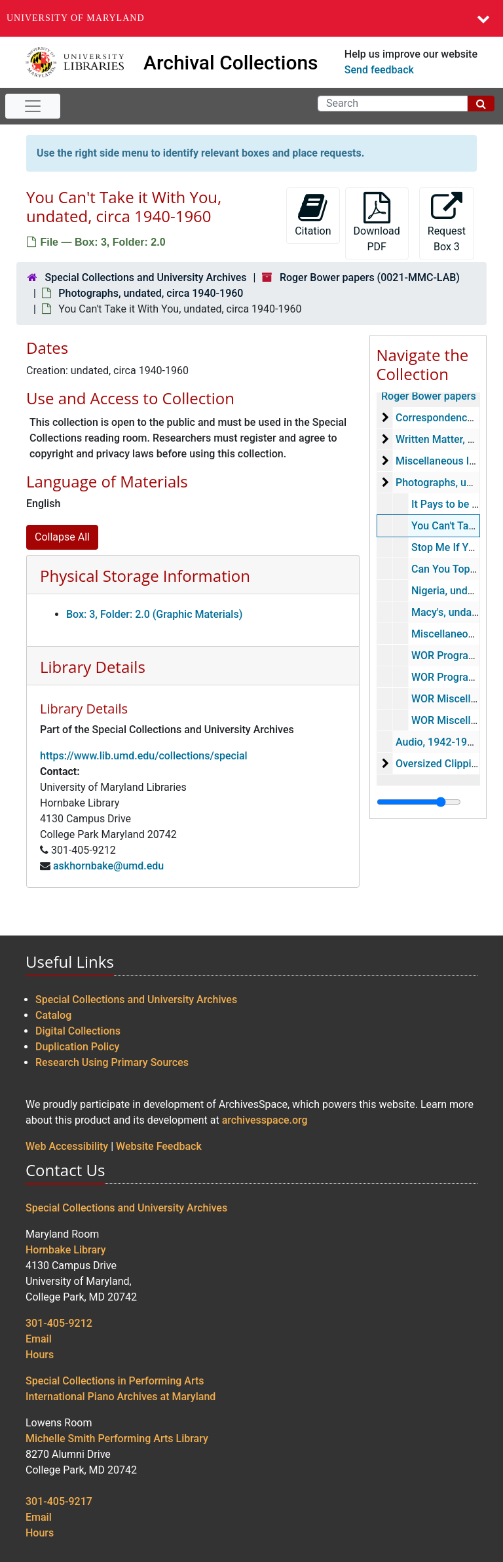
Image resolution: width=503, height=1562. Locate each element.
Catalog (53, 1015)
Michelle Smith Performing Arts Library (117, 1438)
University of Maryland (76, 18)
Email (39, 1339)
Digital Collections (78, 1031)
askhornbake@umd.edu (108, 866)
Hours (40, 1354)
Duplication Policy (77, 1046)
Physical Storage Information (145, 575)
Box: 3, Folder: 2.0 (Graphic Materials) (154, 614)
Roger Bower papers (428, 396)
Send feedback (379, 70)
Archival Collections (230, 62)
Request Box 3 (447, 222)
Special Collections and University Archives (145, 277)
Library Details (92, 666)
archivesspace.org (265, 1120)
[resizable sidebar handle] (419, 802)
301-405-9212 (59, 1323)
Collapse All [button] (62, 537)
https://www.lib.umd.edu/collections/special (144, 756)
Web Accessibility (67, 1146)
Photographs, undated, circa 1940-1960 (150, 293)
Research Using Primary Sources (112, 1062)
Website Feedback (159, 1146)
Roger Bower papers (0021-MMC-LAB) (370, 277)
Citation (313, 214)
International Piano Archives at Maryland (120, 1396)
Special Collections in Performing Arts (115, 1381)
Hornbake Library (66, 1250)
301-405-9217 (59, 1501)
